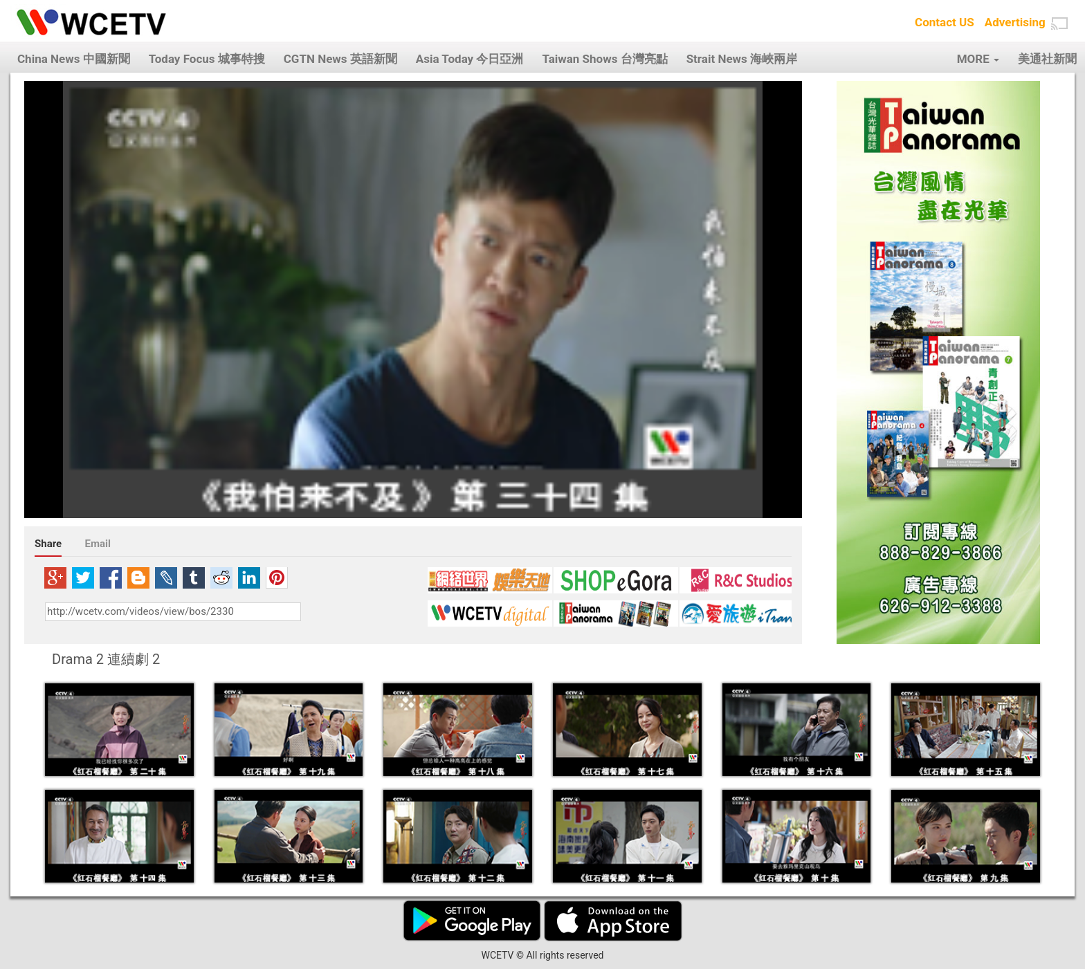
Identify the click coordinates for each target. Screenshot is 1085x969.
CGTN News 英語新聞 (340, 59)
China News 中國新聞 (73, 59)
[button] (1059, 23)
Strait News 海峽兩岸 (741, 59)
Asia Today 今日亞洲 (470, 59)
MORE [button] (978, 59)
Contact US (944, 22)
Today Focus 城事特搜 (207, 59)
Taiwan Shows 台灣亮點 (604, 59)
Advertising (1015, 22)
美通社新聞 (1047, 59)
